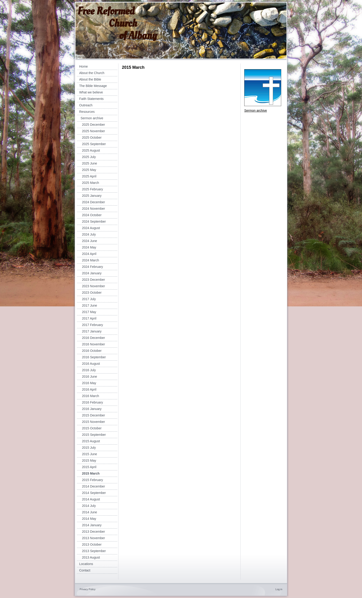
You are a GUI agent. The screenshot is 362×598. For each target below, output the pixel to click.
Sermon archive (255, 110)
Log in (278, 589)
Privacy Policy (87, 589)
